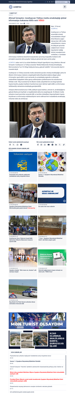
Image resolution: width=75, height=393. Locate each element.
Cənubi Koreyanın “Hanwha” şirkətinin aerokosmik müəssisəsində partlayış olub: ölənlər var (36, 367)
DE (52, 2)
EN (49, 2)
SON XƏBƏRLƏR (16, 352)
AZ (45, 2)
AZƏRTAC (54, 28)
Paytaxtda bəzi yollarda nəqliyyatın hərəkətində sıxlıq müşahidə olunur (19, 175)
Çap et (22, 23)
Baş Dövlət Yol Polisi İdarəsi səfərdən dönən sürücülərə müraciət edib (22, 302)
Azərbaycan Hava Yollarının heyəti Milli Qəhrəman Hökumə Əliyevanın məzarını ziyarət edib (21, 240)
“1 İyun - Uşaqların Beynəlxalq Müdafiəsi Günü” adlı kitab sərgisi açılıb (50, 239)
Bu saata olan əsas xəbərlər (46, 206)
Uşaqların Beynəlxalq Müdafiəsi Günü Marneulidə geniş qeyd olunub (22, 207)
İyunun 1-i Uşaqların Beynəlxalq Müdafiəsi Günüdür (25, 361)
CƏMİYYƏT (13, 13)
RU (47, 2)
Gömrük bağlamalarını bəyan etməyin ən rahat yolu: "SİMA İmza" (50, 271)
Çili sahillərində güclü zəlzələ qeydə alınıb (22, 392)
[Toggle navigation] (64, 6)
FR (53, 2)
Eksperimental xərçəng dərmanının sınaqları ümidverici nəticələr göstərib (31, 386)
